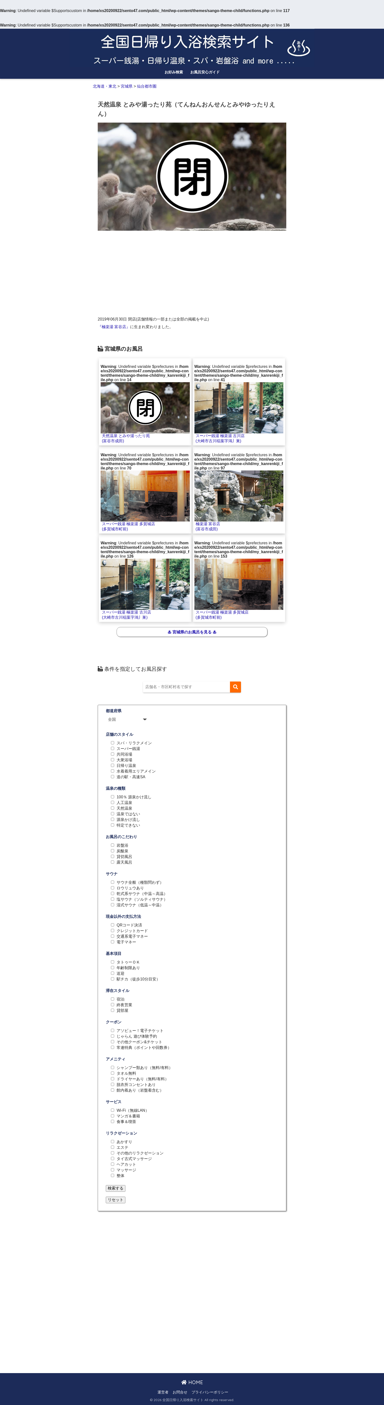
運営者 (162, 1392)
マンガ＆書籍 (128, 1116)
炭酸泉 (122, 851)
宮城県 (126, 86)
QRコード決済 (129, 925)
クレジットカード (132, 931)
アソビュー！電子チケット (140, 1031)
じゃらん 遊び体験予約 (137, 1036)
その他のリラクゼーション (140, 1153)
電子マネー (126, 942)
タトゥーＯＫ (128, 962)
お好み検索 (174, 72)
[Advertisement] (192, 270)
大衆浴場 (124, 760)
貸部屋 (122, 1011)
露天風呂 (124, 862)
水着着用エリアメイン (136, 771)
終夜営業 (124, 1005)
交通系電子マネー (132, 936)
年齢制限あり (128, 968)
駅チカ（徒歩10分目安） (138, 979)
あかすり (124, 1142)
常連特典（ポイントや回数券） (144, 1048)
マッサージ (126, 1170)
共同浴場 (124, 754)
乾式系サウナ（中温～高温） (142, 894)
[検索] (235, 687)
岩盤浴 (122, 845)
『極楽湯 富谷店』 (114, 327)
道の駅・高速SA (131, 777)
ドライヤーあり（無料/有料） (142, 1079)
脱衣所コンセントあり (136, 1085)
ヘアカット (126, 1164)
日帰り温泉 (126, 766)
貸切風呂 (124, 857)
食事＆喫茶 (126, 1122)
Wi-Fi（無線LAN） (133, 1110)
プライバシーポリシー (210, 1392)
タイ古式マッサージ (134, 1159)
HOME (192, 1382)
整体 (120, 1176)
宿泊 (120, 999)
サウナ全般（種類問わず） (140, 882)
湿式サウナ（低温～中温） (140, 905)
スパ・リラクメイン (134, 743)
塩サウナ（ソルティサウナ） (142, 899)
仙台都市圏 (146, 86)
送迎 (120, 974)
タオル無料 (126, 1073)
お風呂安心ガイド (205, 72)
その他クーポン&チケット (139, 1042)
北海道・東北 (105, 86)
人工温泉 (124, 803)
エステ (122, 1148)
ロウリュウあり (130, 888)
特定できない (128, 825)
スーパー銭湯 (128, 749)
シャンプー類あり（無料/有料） (144, 1068)
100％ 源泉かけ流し (134, 797)
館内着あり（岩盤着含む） (140, 1090)
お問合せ (180, 1392)
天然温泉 (124, 808)
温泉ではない (128, 814)
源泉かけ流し (128, 820)
